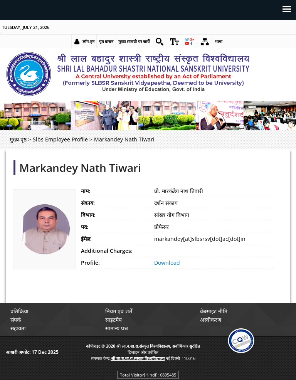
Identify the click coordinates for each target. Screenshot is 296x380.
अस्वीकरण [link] (210, 319)
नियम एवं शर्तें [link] (118, 311)
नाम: (85, 191)
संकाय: (88, 203)
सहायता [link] (18, 328)
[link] (159, 42)
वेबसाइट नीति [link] (213, 311)
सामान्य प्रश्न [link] (116, 328)
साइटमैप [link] (113, 319)
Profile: (90, 262)
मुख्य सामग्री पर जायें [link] (134, 41)
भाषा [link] (218, 41)
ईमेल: (86, 238)
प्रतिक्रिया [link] (19, 311)
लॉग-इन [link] (88, 41)
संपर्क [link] (15, 319)
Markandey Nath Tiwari (80, 167)
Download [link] (167, 262)
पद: (84, 226)
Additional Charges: (107, 250)
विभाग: (88, 215)
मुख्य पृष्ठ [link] (18, 139)
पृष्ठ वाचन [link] (106, 41)
